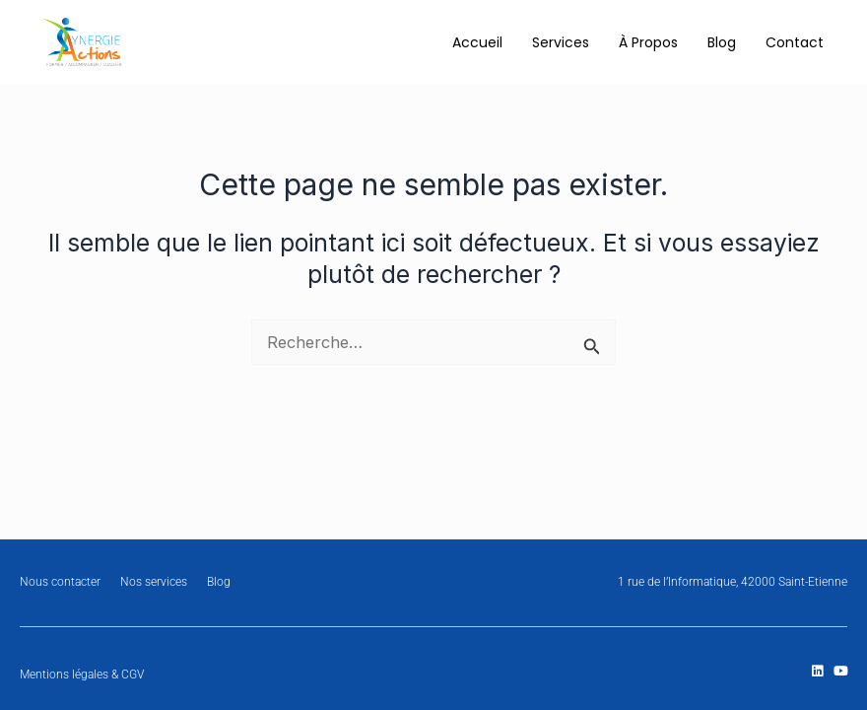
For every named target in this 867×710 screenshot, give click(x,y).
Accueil (477, 42)
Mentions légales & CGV (82, 674)
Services (560, 42)
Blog (721, 42)
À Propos (648, 42)
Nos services (153, 582)
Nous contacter (60, 582)
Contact (795, 42)
